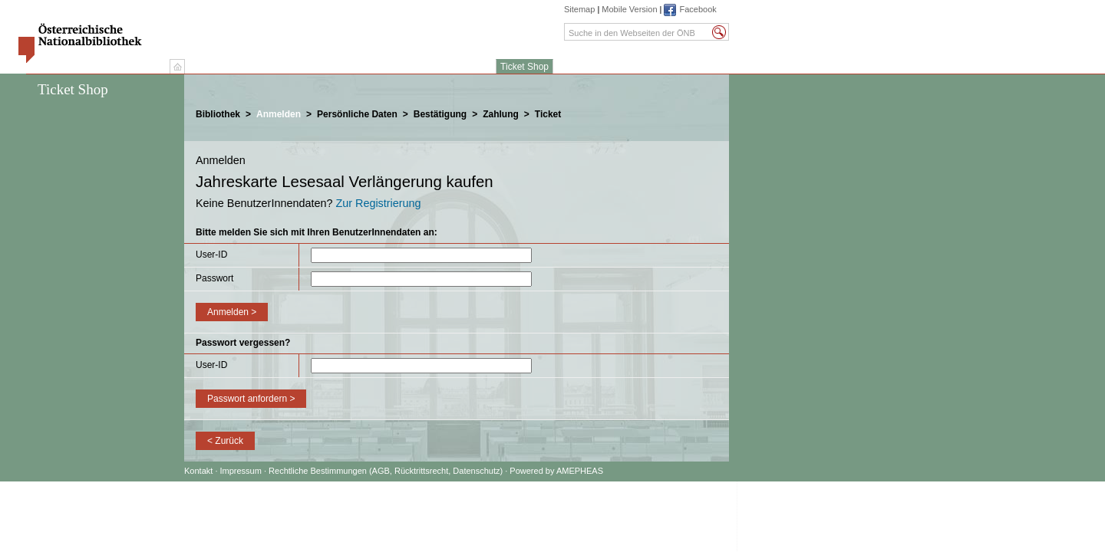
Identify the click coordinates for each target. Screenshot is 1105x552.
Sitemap (579, 9)
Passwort (214, 278)
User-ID (211, 254)
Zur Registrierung (378, 203)
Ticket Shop (524, 66)
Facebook (697, 9)
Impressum (242, 470)
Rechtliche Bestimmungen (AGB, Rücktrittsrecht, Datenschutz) (386, 470)
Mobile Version (629, 9)
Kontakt (198, 470)
